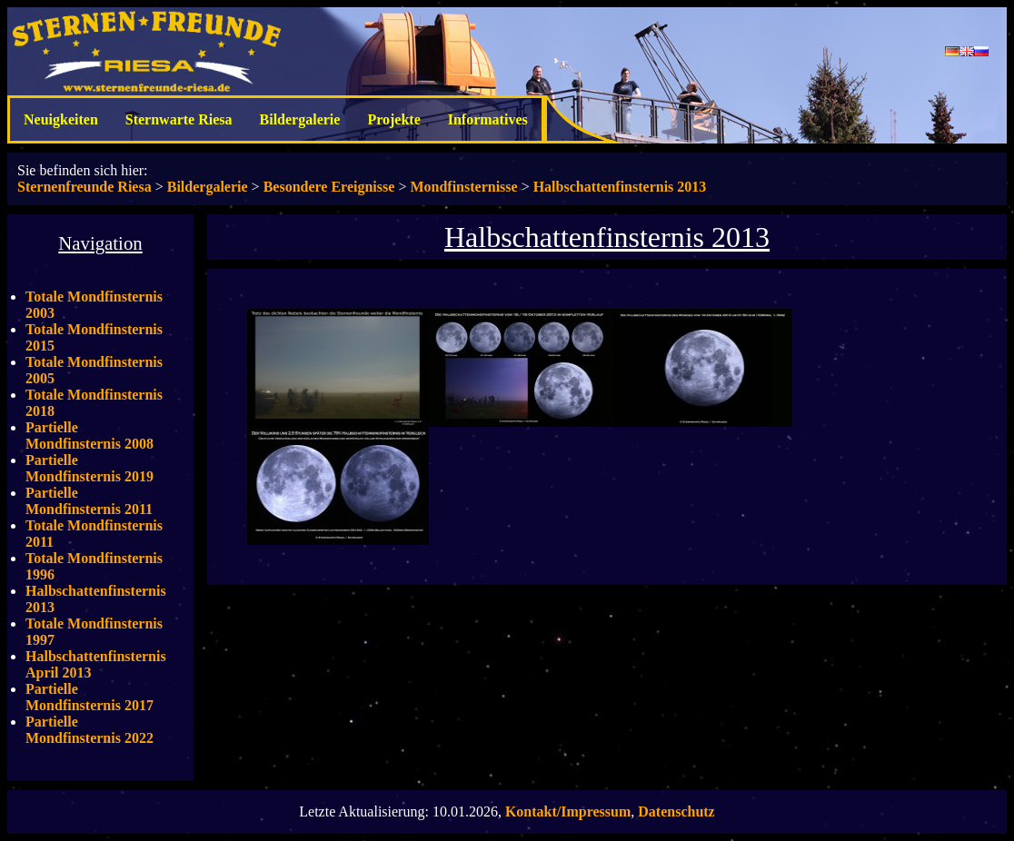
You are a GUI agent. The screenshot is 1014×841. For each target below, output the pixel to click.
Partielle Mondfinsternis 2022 (89, 730)
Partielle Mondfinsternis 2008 (89, 435)
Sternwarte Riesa (179, 119)
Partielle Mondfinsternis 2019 (89, 468)
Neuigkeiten (61, 119)
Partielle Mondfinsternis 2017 (89, 697)
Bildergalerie (300, 119)
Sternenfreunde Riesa (84, 186)
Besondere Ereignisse (329, 186)
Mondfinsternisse (463, 186)
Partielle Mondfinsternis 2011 (89, 501)
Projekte (393, 119)
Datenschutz (676, 811)
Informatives (488, 119)
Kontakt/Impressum (568, 811)
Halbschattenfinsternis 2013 (620, 186)
